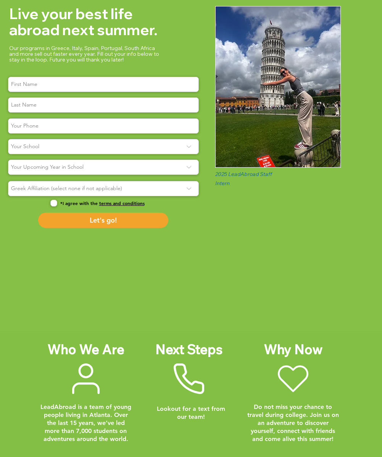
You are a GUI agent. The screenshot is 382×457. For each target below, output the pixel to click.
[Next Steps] (189, 379)
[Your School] (103, 146)
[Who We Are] (86, 378)
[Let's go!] (103, 220)
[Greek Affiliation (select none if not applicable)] (103, 188)
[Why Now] (293, 379)
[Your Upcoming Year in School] (103, 167)
